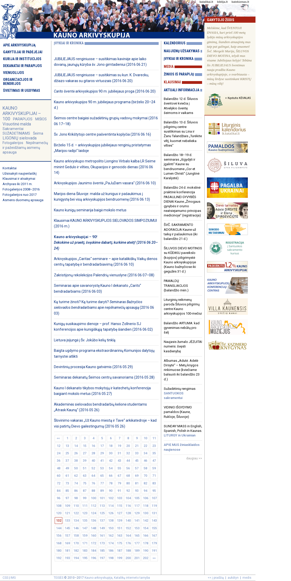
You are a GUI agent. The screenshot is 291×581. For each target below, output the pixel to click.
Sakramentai (13, 129)
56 (128, 468)
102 (110, 498)
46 (145, 460)
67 (119, 475)
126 (110, 513)
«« (59, 438)
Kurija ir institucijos (22, 59)
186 (110, 550)
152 (128, 528)
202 (145, 558)
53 (102, 468)
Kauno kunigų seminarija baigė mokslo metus (90, 210)
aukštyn (233, 577)
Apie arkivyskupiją (19, 45)
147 (84, 528)
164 (128, 535)
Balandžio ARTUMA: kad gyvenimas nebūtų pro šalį (182, 327)
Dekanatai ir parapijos (22, 66)
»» (154, 558)
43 (119, 460)
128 (128, 513)
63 (84, 475)
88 (93, 491)
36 (58, 460)
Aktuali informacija (181, 90)
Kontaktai (10, 168)
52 (93, 468)
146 (76, 528)
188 (128, 550)
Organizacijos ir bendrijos (17, 82)
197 (102, 558)
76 (93, 483)
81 (136, 483)
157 (67, 535)
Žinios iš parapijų (179, 74)
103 (119, 498)
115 (119, 506)
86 (76, 491)
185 (102, 550)
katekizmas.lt (240, 1)
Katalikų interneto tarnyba (132, 577)
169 (67, 543)
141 (136, 520)
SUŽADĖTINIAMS (16, 133)
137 (102, 520)
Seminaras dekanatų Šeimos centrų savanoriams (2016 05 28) (104, 377)
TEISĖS (58, 577)
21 (136, 446)
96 (58, 498)
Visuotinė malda (17, 124)
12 (58, 446)
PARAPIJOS (22, 119)
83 (154, 483)
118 (145, 506)
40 (93, 460)
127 (119, 513)
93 (136, 491)
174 (110, 543)
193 (67, 558)
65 (102, 475)
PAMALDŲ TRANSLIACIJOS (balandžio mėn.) (176, 285)
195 (84, 558)
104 (128, 498)
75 (84, 483)
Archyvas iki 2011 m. (17, 184)
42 (110, 460)
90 (110, 491)
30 (110, 453)
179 (154, 543)
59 (154, 468)
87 (84, 491)
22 (145, 446)
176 (128, 543)
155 (154, 528)
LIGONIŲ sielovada (20, 138)
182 (76, 550)
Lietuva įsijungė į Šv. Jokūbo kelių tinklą (84, 340)
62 (76, 475)
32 (128, 453)
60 (58, 475)
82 (145, 483)
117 (136, 506)
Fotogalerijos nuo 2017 (20, 195)
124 (93, 513)
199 (119, 558)
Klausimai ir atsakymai (19, 178)
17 (102, 446)
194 (76, 558)
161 (102, 535)
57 (136, 468)
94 (145, 491)
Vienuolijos (13, 73)
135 (84, 520)
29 (102, 453)
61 (67, 475)
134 (76, 520)
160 (93, 535)
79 (119, 483)
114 (110, 506)
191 (154, 550)
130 (145, 513)
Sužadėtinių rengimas (179, 393)
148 (93, 528)
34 (145, 453)
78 (110, 483)
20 (128, 446)
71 (154, 475)
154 (145, 528)
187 (119, 550)
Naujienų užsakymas (182, 51)
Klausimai (172, 82)
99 (84, 498)
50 (76, 468)
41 (102, 460)
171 (84, 543)
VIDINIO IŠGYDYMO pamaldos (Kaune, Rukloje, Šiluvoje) (178, 411)
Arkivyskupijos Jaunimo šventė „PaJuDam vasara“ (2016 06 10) (105, 183)
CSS (5, 577)
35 (154, 453)
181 (67, 550)
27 (84, 453)
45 (136, 460)
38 (76, 460)
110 (76, 506)
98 (76, 498)
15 (84, 446)
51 (84, 468)
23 (154, 446)
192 (58, 558)
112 (93, 506)
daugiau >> (194, 458)
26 (76, 453)
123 (84, 513)
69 (136, 475)
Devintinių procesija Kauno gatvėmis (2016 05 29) (93, 367)
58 (145, 468)
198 (110, 558)
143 (154, 520)
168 (58, 543)
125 (102, 513)
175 (119, 543)
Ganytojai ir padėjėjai (22, 52)
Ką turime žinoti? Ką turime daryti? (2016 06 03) (104, 307)
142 (145, 520)
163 (119, 535)
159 (84, 535)
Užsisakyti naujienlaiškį (20, 173)
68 (128, 475)
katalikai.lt (206, 1)
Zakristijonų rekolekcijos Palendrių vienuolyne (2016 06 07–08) (104, 275)
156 (58, 535)
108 (58, 506)
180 (58, 550)
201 (136, 558)
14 (76, 446)
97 (67, 498)
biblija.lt (222, 1)
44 (128, 460)
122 (76, 513)
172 (93, 543)
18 (110, 446)
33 (136, 453)
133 (67, 520)
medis (246, 577)
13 (67, 446)
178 (145, 543)
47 (154, 460)
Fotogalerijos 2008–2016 (21, 189)
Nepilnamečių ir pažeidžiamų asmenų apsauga (25, 147)
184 (93, 550)
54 (110, 468)
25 (67, 453)
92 (128, 491)
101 (102, 498)
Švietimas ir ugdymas (21, 90)
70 (145, 475)
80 (128, 483)
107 (154, 498)
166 (145, 535)
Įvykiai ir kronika (178, 59)
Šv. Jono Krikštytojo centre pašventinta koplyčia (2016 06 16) (102, 134)
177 (136, 543)
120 (58, 513)
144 (58, 528)
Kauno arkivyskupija (98, 577)
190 (145, 550)
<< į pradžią (216, 577)
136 (93, 520)
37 (67, 460)
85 (67, 491)
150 (110, 528)
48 (58, 468)
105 (136, 498)
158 (76, 535)
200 (128, 558)
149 (102, 528)
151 (119, 528)
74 (76, 483)
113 (102, 506)
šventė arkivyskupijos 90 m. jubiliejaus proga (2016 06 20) (105, 91)
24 (58, 453)
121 (67, 513)
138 (110, 520)
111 (84, 506)
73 (67, 483)
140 (128, 520)
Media (168, 66)
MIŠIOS (41, 119)
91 (119, 491)
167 (154, 535)
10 (145, 438)
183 (84, 550)
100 (93, 498)
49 (67, 468)
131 (154, 513)
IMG (13, 577)
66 (110, 475)
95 (154, 491)
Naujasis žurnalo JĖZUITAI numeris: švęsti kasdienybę (183, 346)
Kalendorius (174, 43)
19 (119, 446)
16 (93, 446)
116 (128, 506)
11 (154, 438)
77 (102, 483)
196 (93, 558)
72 (58, 483)
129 (136, 513)
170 (76, 543)
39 (84, 460)
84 (58, 491)
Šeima (38, 133)
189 (136, 550)
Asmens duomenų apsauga (23, 200)
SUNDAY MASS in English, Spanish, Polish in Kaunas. (183, 430)
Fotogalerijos (13, 143)
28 (93, 453)
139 (119, 520)
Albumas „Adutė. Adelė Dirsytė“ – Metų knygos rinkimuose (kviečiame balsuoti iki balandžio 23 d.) (182, 370)
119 (154, 506)
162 (110, 535)
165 (136, 535)
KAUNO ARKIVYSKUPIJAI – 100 (22, 113)
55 (119, 468)
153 (136, 528)
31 (119, 453)
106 (145, 498)
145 (67, 528)
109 (67, 506)
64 (93, 475)
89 (102, 491)
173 (102, 543)
